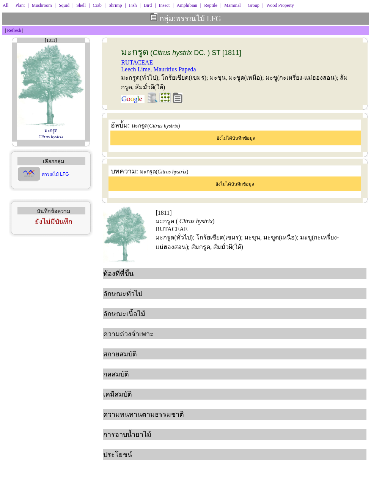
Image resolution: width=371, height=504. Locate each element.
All (5, 5)
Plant (20, 5)
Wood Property (280, 5)
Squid (64, 5)
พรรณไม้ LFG (55, 174)
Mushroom (42, 5)
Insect (164, 5)
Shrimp (115, 5)
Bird (148, 5)
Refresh (14, 30)
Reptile (210, 5)
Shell (81, 5)
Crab (97, 5)
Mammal (232, 5)
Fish (133, 5)
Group (253, 5)
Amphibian (187, 5)
